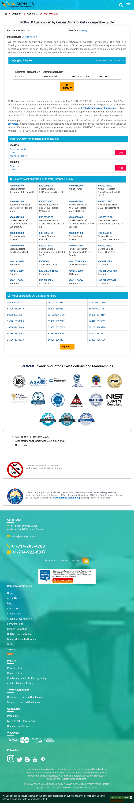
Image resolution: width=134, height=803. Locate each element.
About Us (12, 598)
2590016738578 (15, 339)
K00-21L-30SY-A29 (107, 270)
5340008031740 (97, 302)
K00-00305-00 (46, 217)
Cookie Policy (14, 673)
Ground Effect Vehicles (19, 618)
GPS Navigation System (19, 634)
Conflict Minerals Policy (20, 683)
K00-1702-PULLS (77, 261)
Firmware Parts (15, 623)
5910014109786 (97, 327)
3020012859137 (56, 308)
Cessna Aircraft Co (18, 149)
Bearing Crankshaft (17, 628)
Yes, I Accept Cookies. (120, 797)
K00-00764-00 (105, 245)
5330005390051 (15, 302)
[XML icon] (10, 654)
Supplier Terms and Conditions (23, 702)
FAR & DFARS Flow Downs (21, 720)
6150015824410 (15, 308)
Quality (11, 644)
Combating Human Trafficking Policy (26, 678)
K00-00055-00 (17, 185)
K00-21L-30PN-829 (48, 270)
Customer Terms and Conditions (24, 697)
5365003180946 (56, 333)
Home (10, 593)
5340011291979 (97, 339)
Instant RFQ (13, 715)
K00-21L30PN (46, 280)
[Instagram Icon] (11, 758)
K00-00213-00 (105, 201)
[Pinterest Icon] (43, 759)
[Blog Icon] (28, 759)
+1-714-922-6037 (29, 552)
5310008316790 (56, 314)
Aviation (16, 13)
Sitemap (11, 649)
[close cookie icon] (131, 797)
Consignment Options (18, 726)
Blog (9, 603)
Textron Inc (14, 166)
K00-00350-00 (17, 232)
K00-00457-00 (46, 245)
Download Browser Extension (67, 561)
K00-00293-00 (17, 217)
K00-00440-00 (105, 232)
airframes (13, 123)
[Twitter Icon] (20, 759)
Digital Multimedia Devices (21, 639)
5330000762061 (15, 314)
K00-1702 (44, 261)
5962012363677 (56, 339)
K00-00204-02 (46, 201)
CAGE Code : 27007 (18, 156)
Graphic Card (14, 613)
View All (67, 346)
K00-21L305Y (16, 280)
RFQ (120, 152)
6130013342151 (97, 314)
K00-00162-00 (76, 185)
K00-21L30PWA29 (107, 280)
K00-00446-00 (17, 245)
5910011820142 (56, 302)
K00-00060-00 (46, 185)
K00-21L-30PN (17, 270)
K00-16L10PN (17, 261)
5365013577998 (15, 333)
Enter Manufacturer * (52, 71)
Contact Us (13, 608)
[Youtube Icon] (35, 759)
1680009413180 (15, 327)
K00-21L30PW (76, 280)
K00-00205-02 (76, 201)
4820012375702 (97, 333)
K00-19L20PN (105, 261)
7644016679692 (97, 321)
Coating (83, 30)
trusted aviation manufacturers (97, 108)
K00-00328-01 (105, 217)
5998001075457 (97, 308)
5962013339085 (15, 321)
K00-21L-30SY (76, 270)
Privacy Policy (14, 667)
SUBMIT (67, 86)
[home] (6, 13)
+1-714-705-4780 (28, 546)
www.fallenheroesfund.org (66, 497)
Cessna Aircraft (32, 13)
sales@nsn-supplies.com (24, 536)
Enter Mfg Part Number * (27, 71)
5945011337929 (56, 321)
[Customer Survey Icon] (62, 580)
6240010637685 (56, 327)
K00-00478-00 (76, 245)
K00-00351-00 (76, 232)
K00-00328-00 (76, 217)
